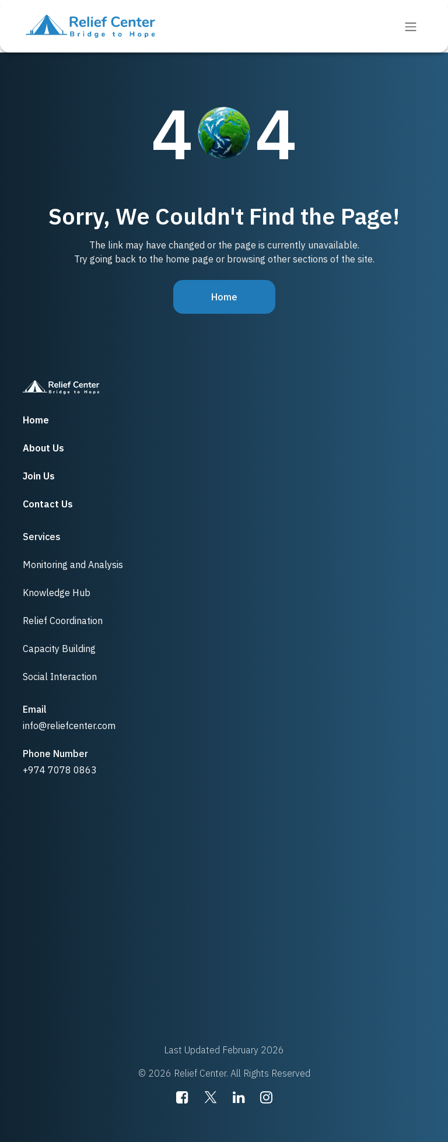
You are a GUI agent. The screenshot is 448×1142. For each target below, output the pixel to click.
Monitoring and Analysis (73, 564)
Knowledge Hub (56, 592)
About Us (43, 448)
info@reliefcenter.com (69, 725)
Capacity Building (59, 648)
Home (224, 297)
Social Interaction (60, 676)
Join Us (39, 476)
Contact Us (48, 504)
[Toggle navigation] (410, 26)
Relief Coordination (63, 620)
